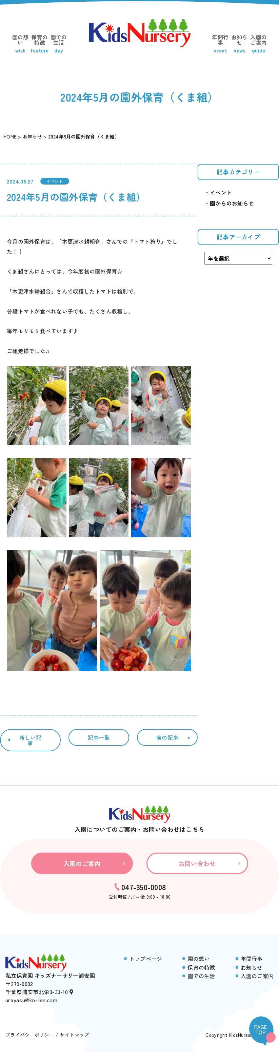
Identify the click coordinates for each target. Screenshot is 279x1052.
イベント (54, 181)
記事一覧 (99, 737)
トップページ (145, 958)
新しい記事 (30, 740)
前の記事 (167, 737)
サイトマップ (74, 1034)
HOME (10, 136)
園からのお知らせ (232, 203)
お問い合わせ (197, 863)
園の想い (20, 43)
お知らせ (239, 43)
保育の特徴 (39, 43)
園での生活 (58, 43)
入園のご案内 (258, 43)
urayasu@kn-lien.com (31, 1000)
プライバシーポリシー (29, 1034)
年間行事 (220, 43)
